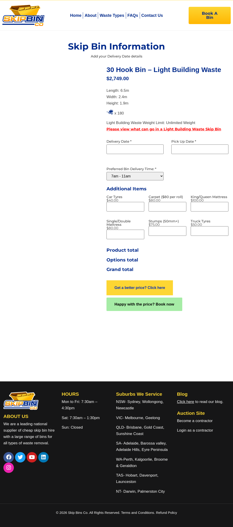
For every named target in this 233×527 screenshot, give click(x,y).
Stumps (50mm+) (164, 222)
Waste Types (112, 15)
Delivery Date (119, 141)
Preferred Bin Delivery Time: (131, 169)
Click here (185, 402)
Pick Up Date (183, 141)
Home (75, 15)
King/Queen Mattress (209, 198)
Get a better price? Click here (139, 288)
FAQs (132, 15)
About (90, 15)
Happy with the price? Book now (144, 304)
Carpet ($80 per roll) (166, 198)
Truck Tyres (200, 222)
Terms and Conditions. (138, 513)
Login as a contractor (195, 430)
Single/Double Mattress (125, 224)
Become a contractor (195, 421)
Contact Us (152, 15)
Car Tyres (114, 198)
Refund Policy (166, 513)
